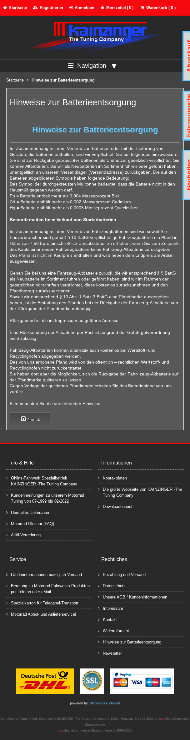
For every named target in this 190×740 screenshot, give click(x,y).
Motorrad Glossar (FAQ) (30, 523)
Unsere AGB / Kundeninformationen (132, 596)
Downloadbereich (115, 506)
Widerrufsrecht (113, 630)
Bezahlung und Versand (122, 574)
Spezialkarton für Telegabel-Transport (42, 602)
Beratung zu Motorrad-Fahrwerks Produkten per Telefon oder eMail (48, 588)
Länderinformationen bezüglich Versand (44, 574)
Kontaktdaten (112, 477)
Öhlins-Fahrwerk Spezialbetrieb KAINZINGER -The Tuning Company (41, 480)
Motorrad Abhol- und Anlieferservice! (41, 614)
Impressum (110, 608)
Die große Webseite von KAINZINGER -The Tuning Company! (140, 492)
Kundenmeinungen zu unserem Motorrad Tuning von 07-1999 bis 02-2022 (45, 498)
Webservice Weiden (105, 703)
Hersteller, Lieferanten (28, 512)
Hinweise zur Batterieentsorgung (129, 641)
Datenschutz (112, 585)
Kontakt (107, 619)
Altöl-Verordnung (23, 534)
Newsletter (110, 653)
